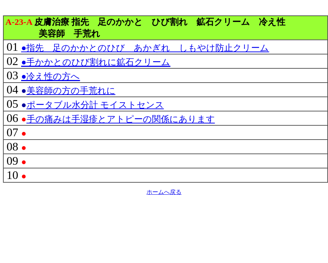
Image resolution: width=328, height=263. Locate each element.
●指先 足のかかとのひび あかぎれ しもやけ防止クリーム (145, 48)
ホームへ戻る (164, 192)
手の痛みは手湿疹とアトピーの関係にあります (121, 119)
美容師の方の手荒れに (71, 90)
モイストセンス (95, 105)
